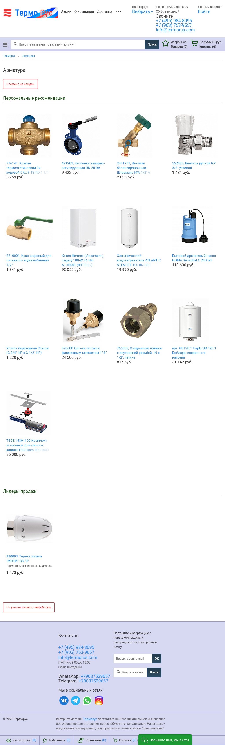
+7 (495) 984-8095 (174, 20)
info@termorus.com (175, 30)
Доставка (104, 11)
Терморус (90, 719)
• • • (118, 11)
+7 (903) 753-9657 (174, 25)
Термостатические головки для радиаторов (29, 565)
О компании (84, 11)
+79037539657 (95, 676)
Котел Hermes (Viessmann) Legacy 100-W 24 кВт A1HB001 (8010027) (82, 260)
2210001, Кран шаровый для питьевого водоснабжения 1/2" (28, 260)
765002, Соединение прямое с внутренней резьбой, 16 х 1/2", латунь (139, 352)
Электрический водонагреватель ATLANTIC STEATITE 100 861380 (139, 260)
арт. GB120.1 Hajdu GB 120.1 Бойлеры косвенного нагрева (194, 352)
